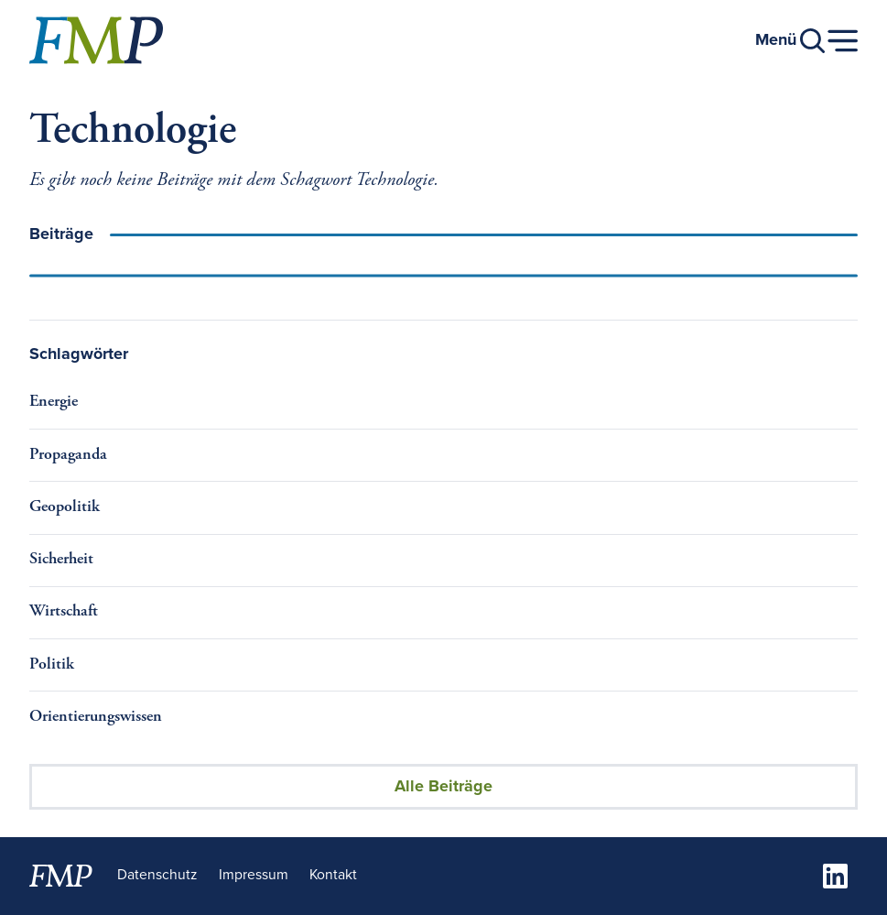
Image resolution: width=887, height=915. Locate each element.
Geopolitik (64, 507)
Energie (53, 402)
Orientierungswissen (95, 717)
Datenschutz (157, 875)
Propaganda (68, 455)
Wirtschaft (63, 612)
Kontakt (333, 875)
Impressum (253, 875)
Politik (51, 665)
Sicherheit (61, 559)
